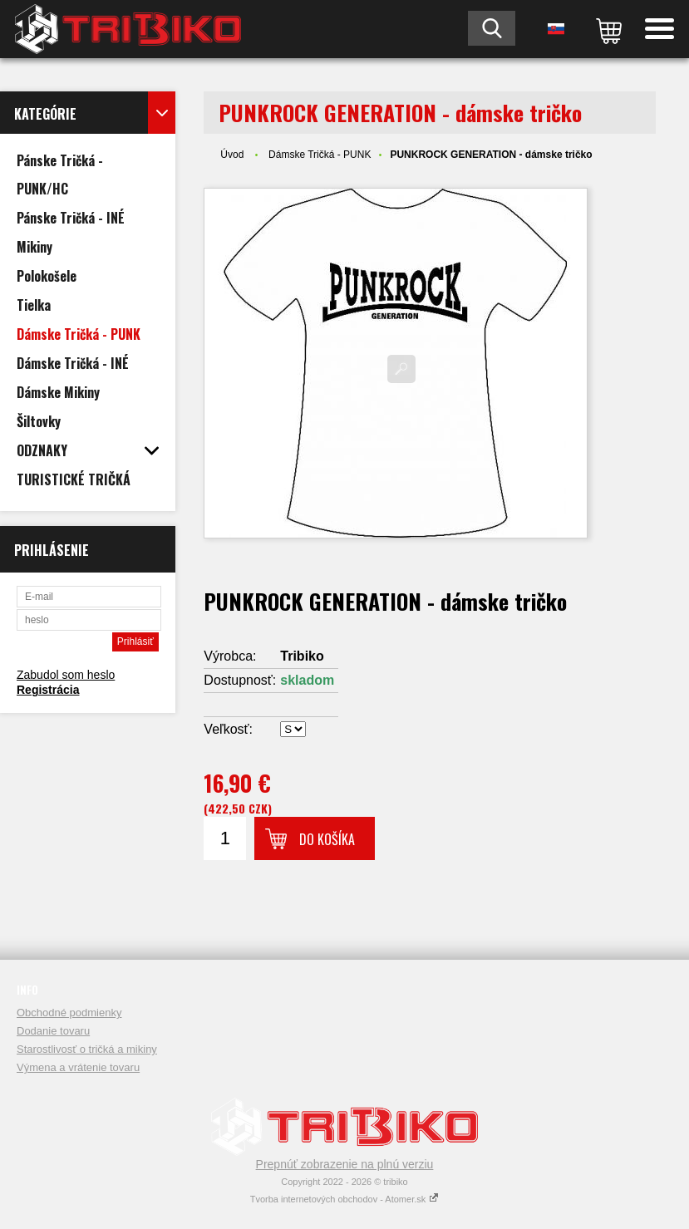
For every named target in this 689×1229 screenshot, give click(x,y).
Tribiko (301, 656)
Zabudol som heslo (66, 674)
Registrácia (48, 689)
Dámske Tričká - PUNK (319, 154)
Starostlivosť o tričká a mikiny (87, 1049)
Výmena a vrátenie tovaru (78, 1067)
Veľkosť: (228, 729)
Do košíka (327, 839)
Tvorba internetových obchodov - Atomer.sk (345, 1199)
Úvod (232, 154)
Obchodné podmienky (69, 1012)
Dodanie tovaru (53, 1031)
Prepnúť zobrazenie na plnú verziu (345, 1164)
